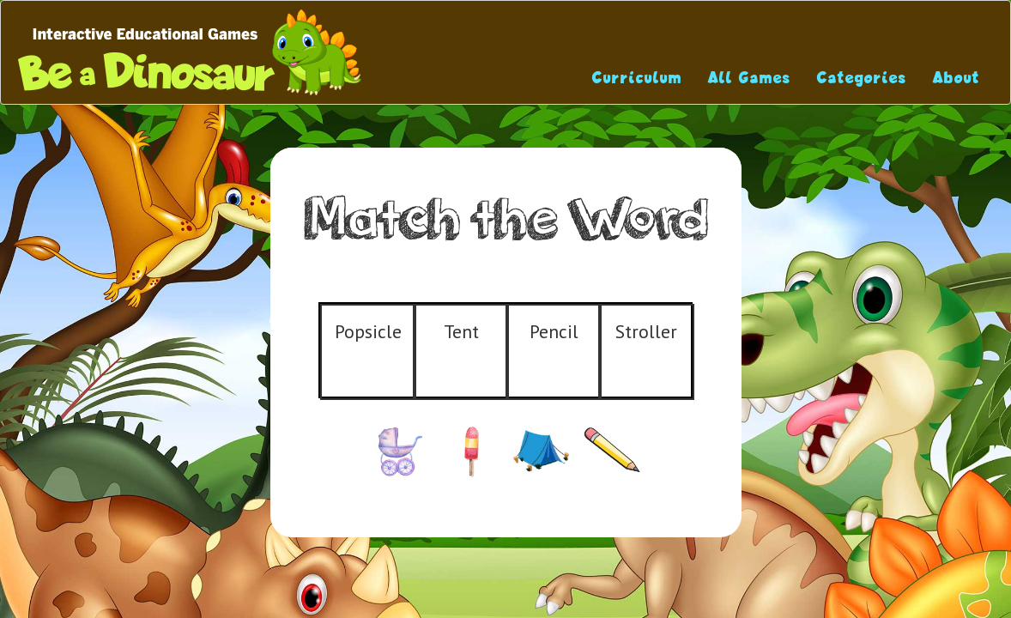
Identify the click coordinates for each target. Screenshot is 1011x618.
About (956, 78)
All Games (749, 78)
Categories (862, 78)
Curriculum (637, 78)
